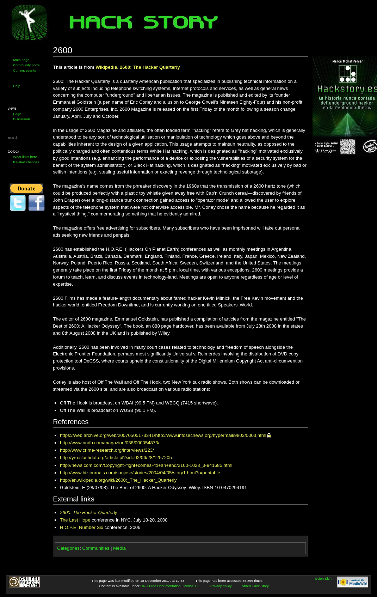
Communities (95, 548)
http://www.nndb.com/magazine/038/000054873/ (109, 442)
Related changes (26, 162)
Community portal (27, 65)
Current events (24, 70)
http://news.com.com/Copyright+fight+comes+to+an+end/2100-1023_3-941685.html (146, 465)
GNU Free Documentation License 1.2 (169, 586)
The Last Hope (75, 520)
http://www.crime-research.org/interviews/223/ (107, 450)
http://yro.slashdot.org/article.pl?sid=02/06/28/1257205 (116, 457)
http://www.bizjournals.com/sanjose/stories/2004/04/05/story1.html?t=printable (140, 472)
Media (119, 548)
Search (13, 138)
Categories (68, 548)
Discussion (21, 119)
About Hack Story (255, 586)
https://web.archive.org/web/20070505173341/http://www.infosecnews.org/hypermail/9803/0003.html (163, 435)
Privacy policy (220, 586)
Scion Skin (323, 578)
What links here (25, 157)
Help (16, 86)
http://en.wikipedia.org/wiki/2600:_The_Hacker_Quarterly (118, 480)
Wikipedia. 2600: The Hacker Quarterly (137, 67)
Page (17, 114)
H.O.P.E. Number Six (81, 527)
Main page (21, 60)
